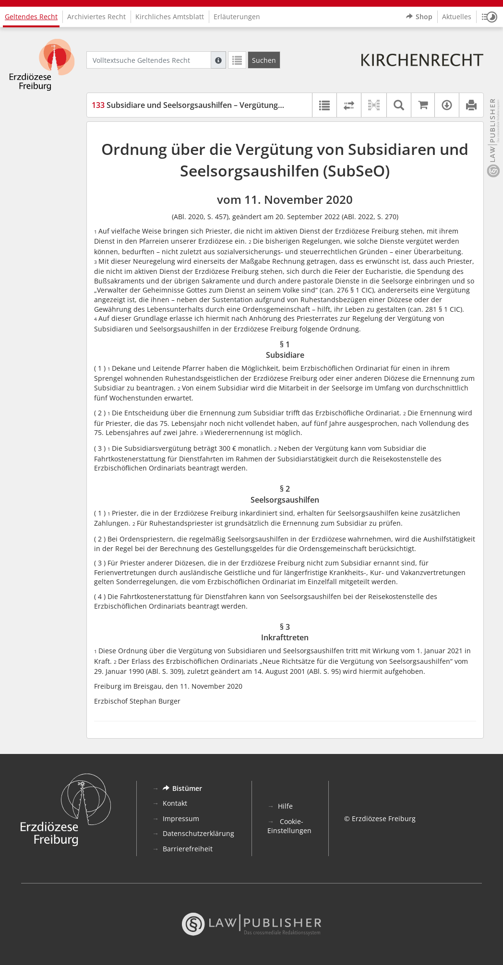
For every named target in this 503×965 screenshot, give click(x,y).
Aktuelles (456, 16)
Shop (419, 17)
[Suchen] (264, 60)
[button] (489, 17)
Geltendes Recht (31, 16)
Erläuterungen (237, 16)
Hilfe (285, 806)
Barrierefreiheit (188, 848)
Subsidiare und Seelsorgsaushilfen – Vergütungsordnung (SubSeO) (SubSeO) (238, 105)
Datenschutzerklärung (198, 833)
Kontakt (175, 803)
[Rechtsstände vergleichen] (348, 105)
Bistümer (182, 788)
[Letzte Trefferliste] (237, 60)
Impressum (181, 818)
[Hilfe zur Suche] (218, 60)
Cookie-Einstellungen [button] (289, 826)
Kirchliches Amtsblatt (169, 16)
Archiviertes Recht (96, 16)
